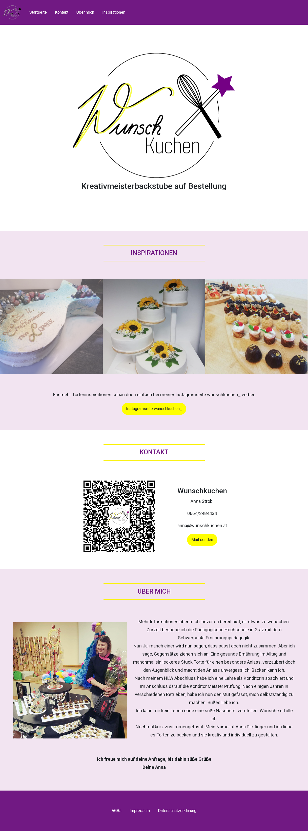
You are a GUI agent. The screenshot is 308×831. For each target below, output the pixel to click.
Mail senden (202, 539)
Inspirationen (113, 12)
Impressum (140, 810)
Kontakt (61, 12)
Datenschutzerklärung (177, 810)
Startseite (38, 12)
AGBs (116, 810)
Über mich (85, 12)
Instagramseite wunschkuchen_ (154, 408)
